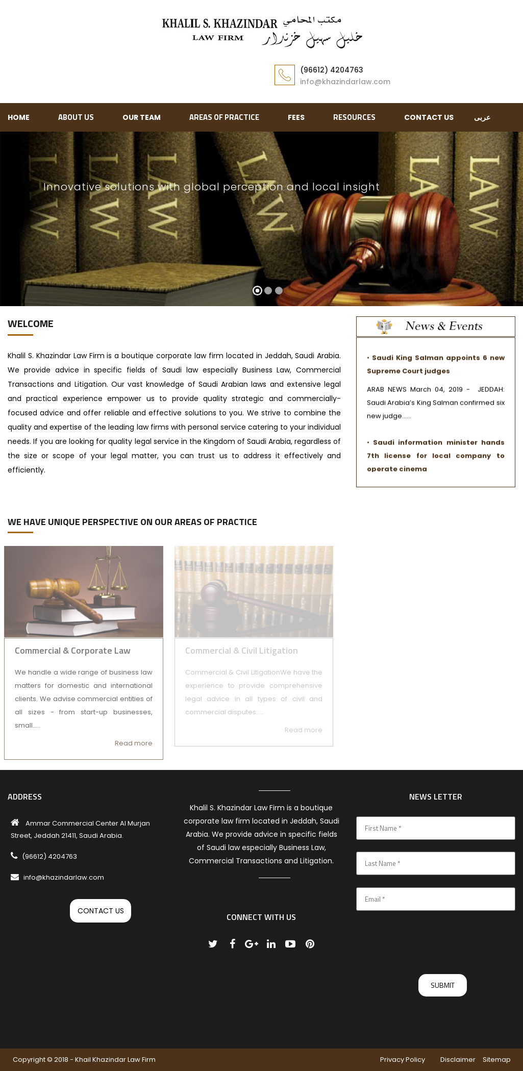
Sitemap (497, 1059)
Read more (129, 743)
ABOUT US (76, 117)
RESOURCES (354, 117)
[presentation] (433, 942)
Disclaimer (458, 1059)
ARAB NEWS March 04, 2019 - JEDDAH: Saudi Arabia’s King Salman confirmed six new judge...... (436, 406)
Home (19, 117)
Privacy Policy (402, 1059)
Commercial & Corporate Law (69, 650)
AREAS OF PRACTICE (224, 117)
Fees (296, 117)
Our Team (141, 117)
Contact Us (429, 117)
